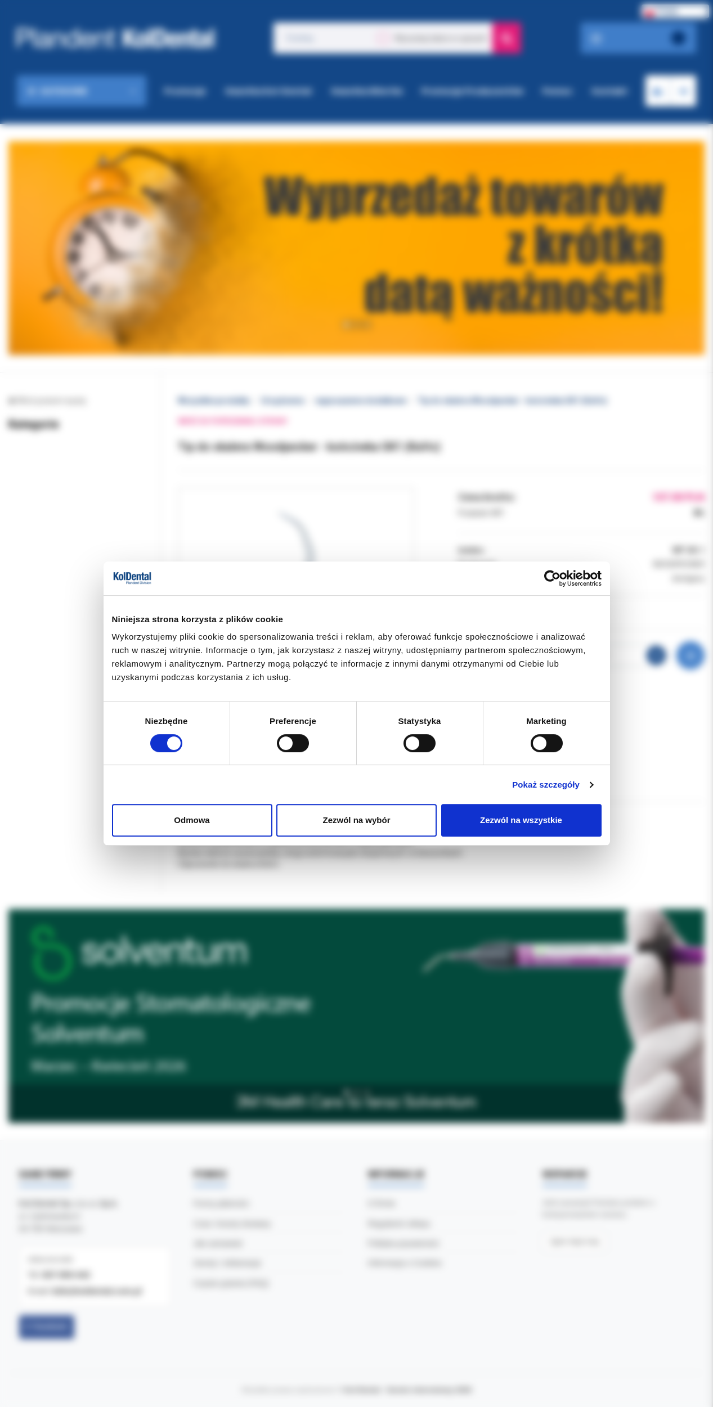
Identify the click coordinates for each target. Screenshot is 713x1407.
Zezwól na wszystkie (521, 820)
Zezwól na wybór (356, 820)
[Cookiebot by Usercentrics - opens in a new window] (552, 578)
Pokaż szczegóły (546, 784)
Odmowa (191, 820)
